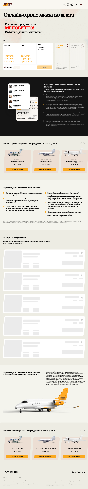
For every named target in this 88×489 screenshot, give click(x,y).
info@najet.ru (78, 472)
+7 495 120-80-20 (10, 472)
